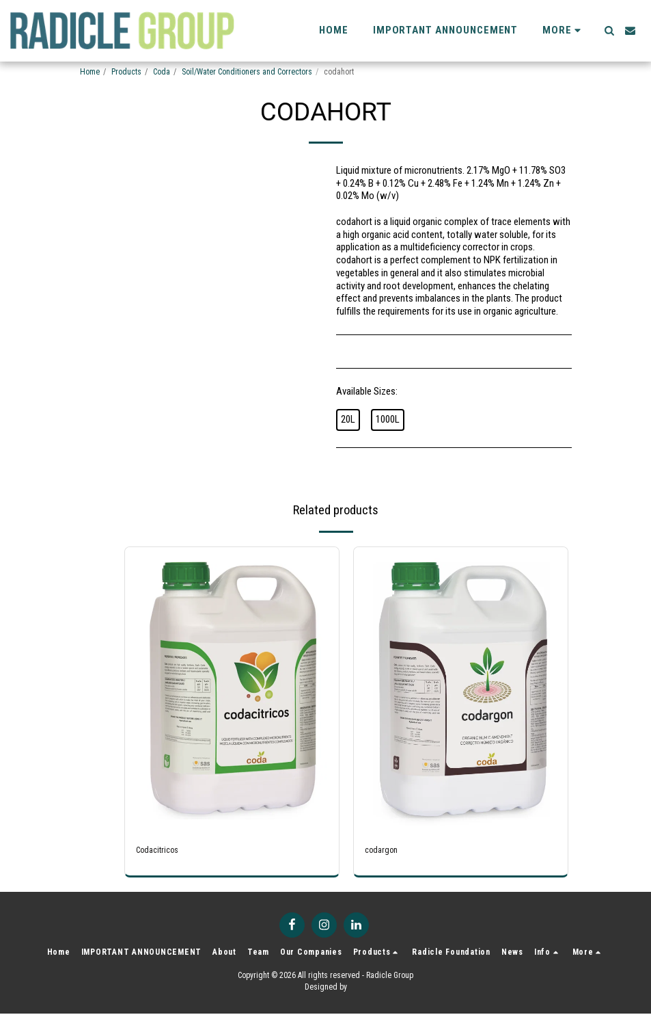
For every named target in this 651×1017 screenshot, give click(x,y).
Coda (161, 72)
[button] (609, 30)
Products (126, 72)
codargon (383, 851)
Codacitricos (161, 851)
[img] (232, 689)
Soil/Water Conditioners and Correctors (247, 72)
